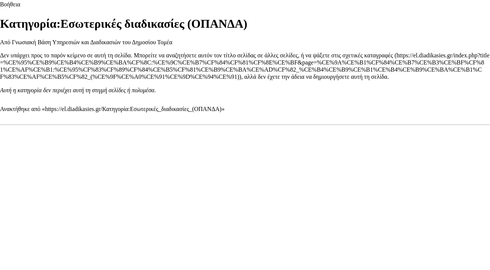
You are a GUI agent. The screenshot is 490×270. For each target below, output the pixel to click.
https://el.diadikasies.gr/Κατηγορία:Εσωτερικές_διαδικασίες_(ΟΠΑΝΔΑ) (133, 109)
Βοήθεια (10, 4)
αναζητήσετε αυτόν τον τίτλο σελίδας (211, 55)
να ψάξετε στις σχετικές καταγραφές (349, 55)
